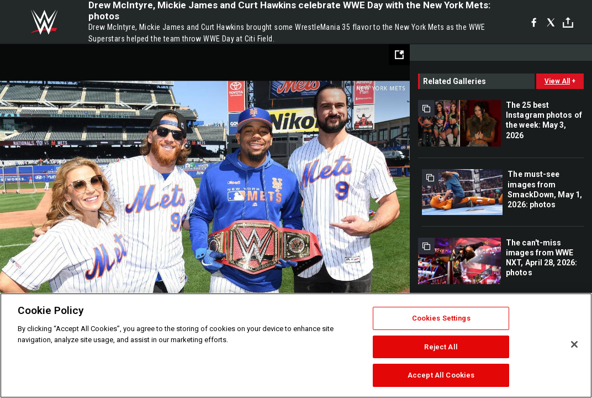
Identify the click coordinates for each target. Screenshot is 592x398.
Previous (31, 196)
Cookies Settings (441, 318)
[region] (296, 345)
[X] (550, 22)
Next (378, 196)
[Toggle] (568, 22)
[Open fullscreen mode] (399, 54)
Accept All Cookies (441, 375)
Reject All (440, 347)
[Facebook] (533, 22)
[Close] (574, 344)
